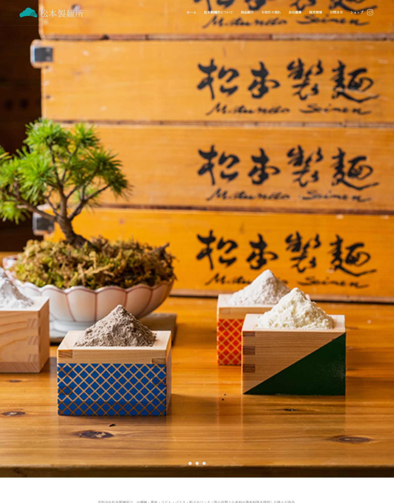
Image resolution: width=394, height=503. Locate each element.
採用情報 (315, 12)
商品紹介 (247, 12)
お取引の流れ (271, 12)
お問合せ (336, 12)
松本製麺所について (218, 12)
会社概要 (295, 12)
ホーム (191, 12)
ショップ (356, 12)
